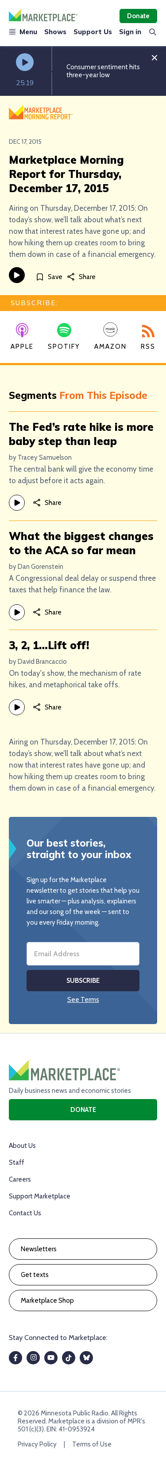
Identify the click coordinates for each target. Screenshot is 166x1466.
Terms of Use (92, 1444)
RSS (148, 338)
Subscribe (83, 981)
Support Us (92, 32)
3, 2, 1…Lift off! (49, 645)
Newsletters (39, 1249)
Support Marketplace (39, 1196)
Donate (138, 16)
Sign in (130, 32)
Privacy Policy (37, 1444)
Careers (20, 1179)
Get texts (35, 1275)
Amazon (110, 336)
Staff (16, 1162)
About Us (22, 1146)
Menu (23, 32)
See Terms (83, 1000)
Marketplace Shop (47, 1300)
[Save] (49, 276)
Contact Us (25, 1213)
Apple (22, 337)
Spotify (64, 337)
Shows (55, 32)
